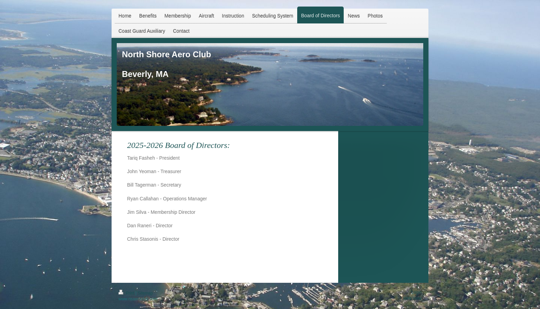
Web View (412, 298)
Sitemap (145, 293)
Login (417, 292)
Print (126, 293)
